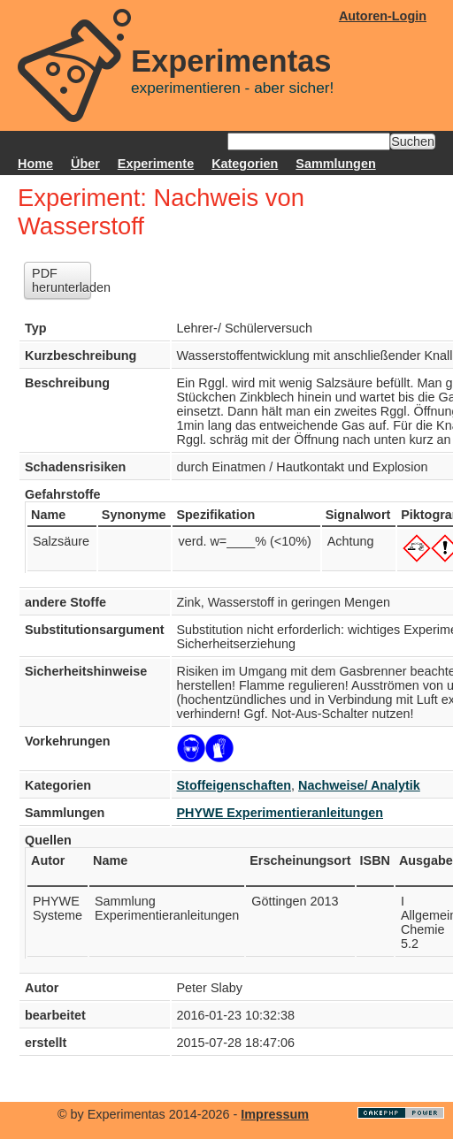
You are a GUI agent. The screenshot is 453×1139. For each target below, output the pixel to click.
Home (35, 164)
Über (85, 164)
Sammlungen (335, 164)
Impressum (275, 1114)
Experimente (156, 164)
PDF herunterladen (61, 280)
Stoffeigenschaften (234, 785)
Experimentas (231, 61)
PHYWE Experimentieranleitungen (280, 813)
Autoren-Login (382, 16)
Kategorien (244, 164)
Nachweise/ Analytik (359, 785)
